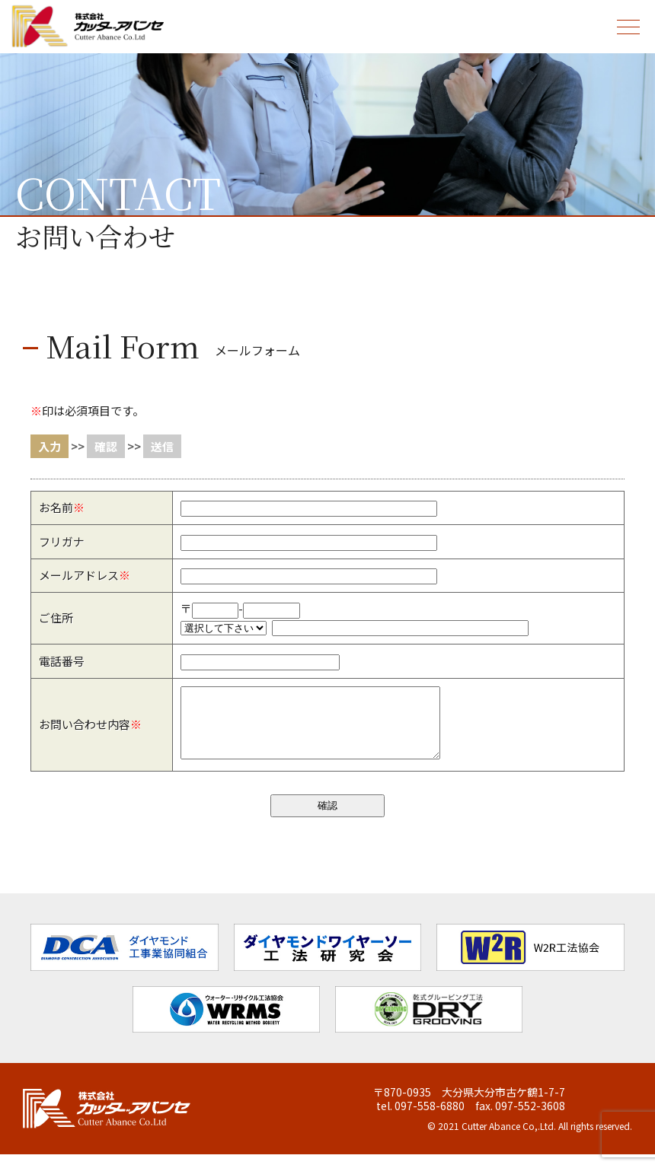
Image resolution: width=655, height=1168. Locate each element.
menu (625, 17)
